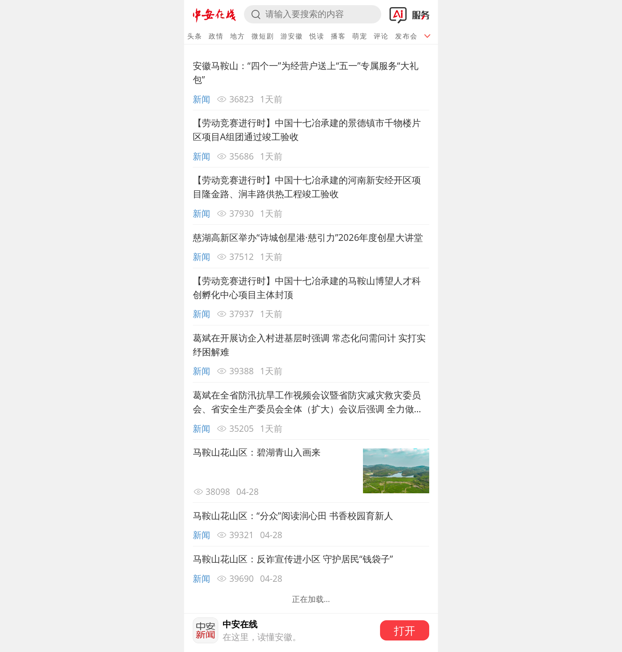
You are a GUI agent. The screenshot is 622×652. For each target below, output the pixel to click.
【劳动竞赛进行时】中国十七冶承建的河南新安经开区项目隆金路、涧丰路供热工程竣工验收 (307, 186)
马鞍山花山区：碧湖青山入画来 (257, 452)
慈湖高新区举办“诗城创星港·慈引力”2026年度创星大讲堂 (308, 237)
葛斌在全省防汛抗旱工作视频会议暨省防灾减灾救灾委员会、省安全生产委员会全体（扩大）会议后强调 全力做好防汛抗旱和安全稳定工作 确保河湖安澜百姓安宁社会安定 (308, 402)
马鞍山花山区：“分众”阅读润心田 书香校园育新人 (293, 515)
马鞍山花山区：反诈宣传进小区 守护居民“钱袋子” (293, 558)
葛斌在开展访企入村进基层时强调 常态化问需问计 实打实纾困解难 (309, 344)
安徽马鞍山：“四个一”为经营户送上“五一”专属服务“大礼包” (306, 72)
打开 (404, 630)
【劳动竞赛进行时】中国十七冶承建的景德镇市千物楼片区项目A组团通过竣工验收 (307, 129)
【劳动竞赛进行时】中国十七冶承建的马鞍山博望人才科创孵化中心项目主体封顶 (307, 287)
